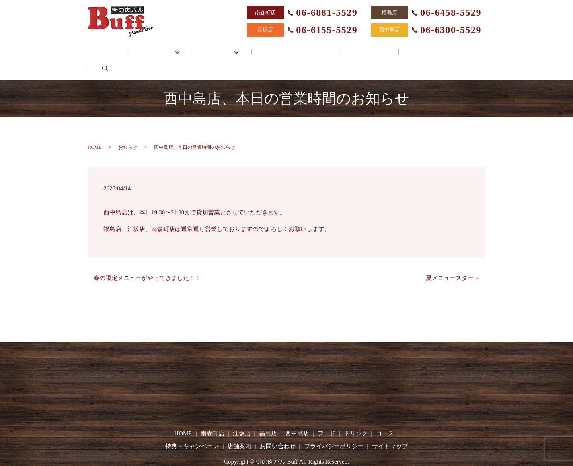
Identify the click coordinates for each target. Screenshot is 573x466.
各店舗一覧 (166, 47)
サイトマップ (390, 425)
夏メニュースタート (452, 257)
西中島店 (297, 413)
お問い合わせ (409, 47)
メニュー (225, 47)
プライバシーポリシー (334, 425)
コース (385, 413)
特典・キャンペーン (295, 47)
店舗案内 (357, 47)
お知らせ (127, 126)
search (456, 47)
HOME (120, 47)
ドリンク (356, 413)
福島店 (268, 413)
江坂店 (242, 413)
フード (326, 413)
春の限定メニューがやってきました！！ (147, 257)
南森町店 (212, 413)
